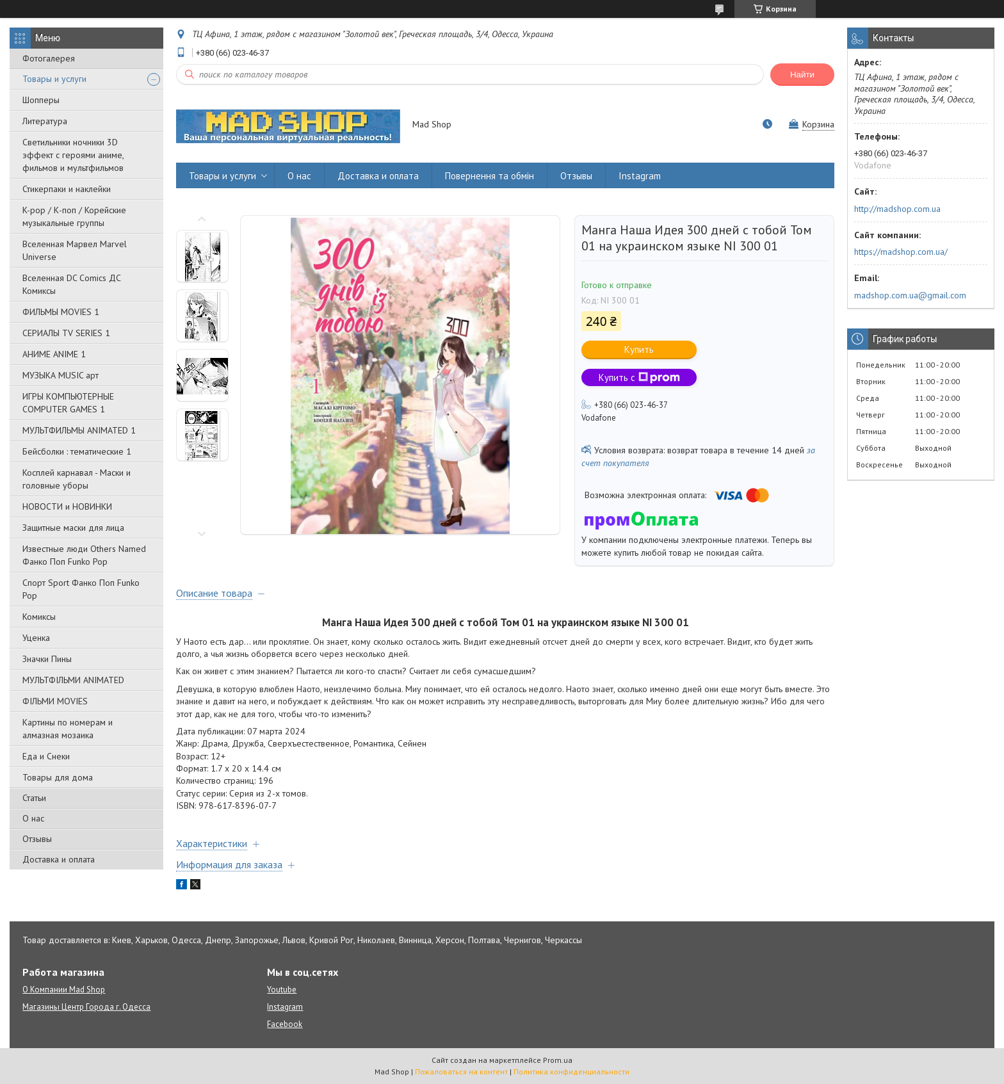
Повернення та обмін (489, 176)
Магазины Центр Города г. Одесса (86, 1006)
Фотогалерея (48, 58)
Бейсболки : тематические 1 (76, 451)
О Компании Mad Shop (63, 989)
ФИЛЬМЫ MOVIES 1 (60, 312)
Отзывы (37, 839)
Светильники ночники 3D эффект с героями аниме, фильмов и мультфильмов (73, 155)
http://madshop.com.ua (897, 208)
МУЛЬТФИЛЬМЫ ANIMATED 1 (79, 430)
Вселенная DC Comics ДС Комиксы (71, 284)
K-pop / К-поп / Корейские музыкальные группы (74, 216)
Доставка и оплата (58, 859)
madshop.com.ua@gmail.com (910, 295)
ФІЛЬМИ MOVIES (55, 701)
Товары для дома (57, 777)
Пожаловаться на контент (461, 1071)
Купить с (639, 377)
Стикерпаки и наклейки (66, 189)
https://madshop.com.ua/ (901, 251)
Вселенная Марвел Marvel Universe (74, 250)
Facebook (284, 1024)
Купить (639, 349)
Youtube (281, 989)
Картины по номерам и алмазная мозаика (67, 728)
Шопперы (41, 100)
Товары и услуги (54, 79)
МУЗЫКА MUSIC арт (60, 375)
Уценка (36, 637)
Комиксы (39, 616)
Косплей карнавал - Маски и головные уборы (76, 479)
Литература (44, 121)
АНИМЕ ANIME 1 (54, 354)
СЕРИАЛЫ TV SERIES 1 (66, 333)
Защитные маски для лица (73, 527)
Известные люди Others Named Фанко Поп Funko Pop (84, 555)
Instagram (640, 176)
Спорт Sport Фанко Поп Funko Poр (81, 589)
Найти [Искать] (802, 74)
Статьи (34, 798)
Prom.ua (557, 1060)
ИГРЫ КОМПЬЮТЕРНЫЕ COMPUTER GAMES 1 (68, 403)
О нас (33, 818)
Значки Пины (47, 659)
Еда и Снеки (46, 756)
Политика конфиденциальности (571, 1071)
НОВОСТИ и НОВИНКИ (67, 506)
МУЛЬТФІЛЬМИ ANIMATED (73, 680)
